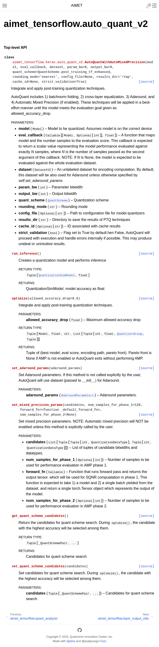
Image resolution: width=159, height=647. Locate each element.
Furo (103, 641)
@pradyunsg (89, 641)
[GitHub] (80, 631)
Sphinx (70, 641)
